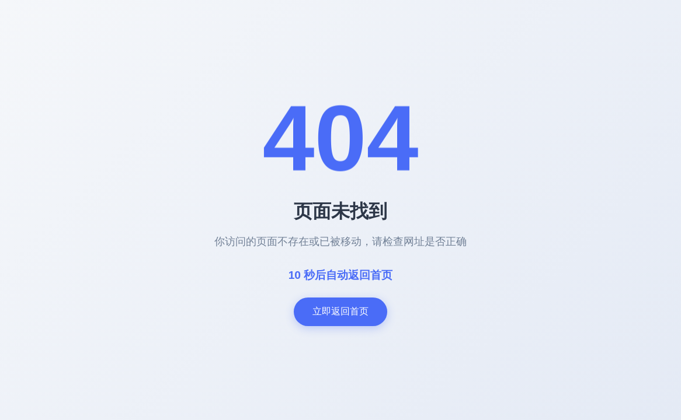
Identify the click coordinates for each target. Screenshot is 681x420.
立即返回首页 (340, 311)
